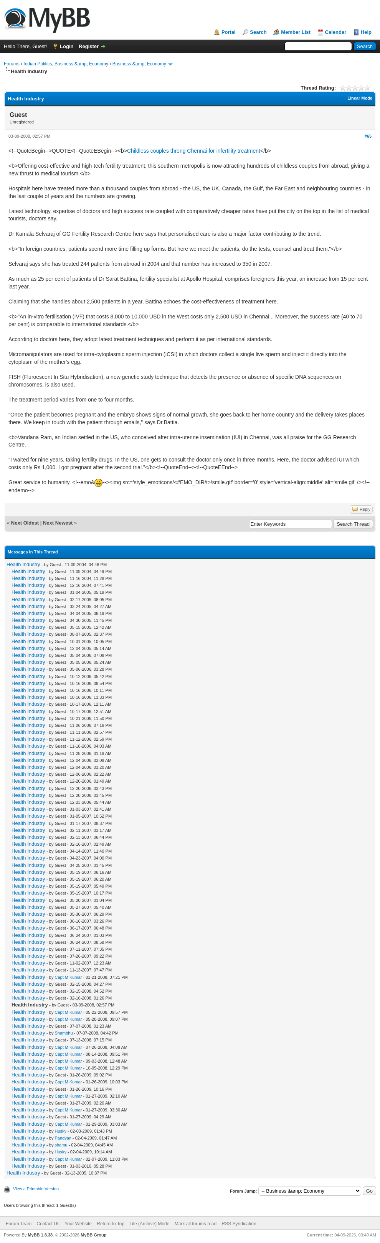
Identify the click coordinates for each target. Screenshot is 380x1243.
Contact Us (47, 1223)
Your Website (78, 1223)
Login (66, 46)
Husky (60, 1131)
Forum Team (18, 1223)
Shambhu (64, 1033)
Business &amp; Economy (139, 64)
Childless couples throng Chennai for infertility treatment (193, 151)
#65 (368, 136)
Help (366, 32)
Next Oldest (25, 523)
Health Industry (23, 564)
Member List (296, 32)
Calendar (336, 32)
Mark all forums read (195, 1223)
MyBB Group (93, 1235)
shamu (61, 1145)
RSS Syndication (239, 1223)
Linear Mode (359, 98)
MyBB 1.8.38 (40, 1235)
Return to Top (110, 1223)
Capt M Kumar (68, 977)
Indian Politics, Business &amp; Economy (65, 64)
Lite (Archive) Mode (149, 1223)
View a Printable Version (36, 1188)
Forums (12, 64)
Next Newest (58, 523)
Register (89, 46)
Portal (228, 32)
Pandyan (63, 1138)
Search (258, 32)
